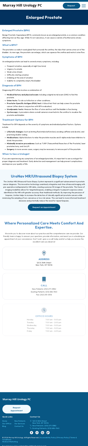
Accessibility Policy (48, 438)
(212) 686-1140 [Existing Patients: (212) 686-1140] (44, 296)
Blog (4, 426)
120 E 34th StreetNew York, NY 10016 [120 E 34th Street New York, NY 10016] (44, 266)
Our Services (19, 424)
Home (4, 421)
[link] (22, 6)
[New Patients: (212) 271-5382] (44, 426)
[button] (71, 6)
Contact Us (19, 426)
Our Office (6, 424)
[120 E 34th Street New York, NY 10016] (44, 422)
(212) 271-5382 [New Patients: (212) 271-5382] (44, 293)
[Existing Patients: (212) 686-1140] (44, 428)
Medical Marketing (10, 442)
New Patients (19, 421)
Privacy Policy (63, 438)
